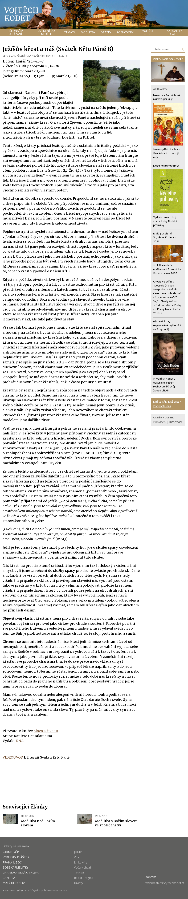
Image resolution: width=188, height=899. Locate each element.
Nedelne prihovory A (166, 165)
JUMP (78, 852)
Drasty (78, 883)
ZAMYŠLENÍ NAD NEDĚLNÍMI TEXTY (32, 55)
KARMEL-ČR (11, 852)
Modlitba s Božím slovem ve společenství (116, 823)
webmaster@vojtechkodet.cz (165, 883)
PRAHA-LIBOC (12, 862)
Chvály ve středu (163, 281)
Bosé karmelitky (15, 867)
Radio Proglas (83, 878)
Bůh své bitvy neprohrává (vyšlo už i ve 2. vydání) (167, 325)
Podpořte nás (162, 406)
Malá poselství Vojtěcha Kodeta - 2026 (164, 237)
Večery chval (82, 867)
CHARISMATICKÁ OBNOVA (21, 873)
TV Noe (79, 873)
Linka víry (80, 862)
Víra (77, 857)
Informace (176, 422)
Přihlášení (159, 422)
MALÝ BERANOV (14, 883)
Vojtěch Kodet (21, 14)
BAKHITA (9, 878)
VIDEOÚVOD (13, 757)
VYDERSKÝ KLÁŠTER (16, 857)
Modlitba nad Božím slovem (38, 823)
